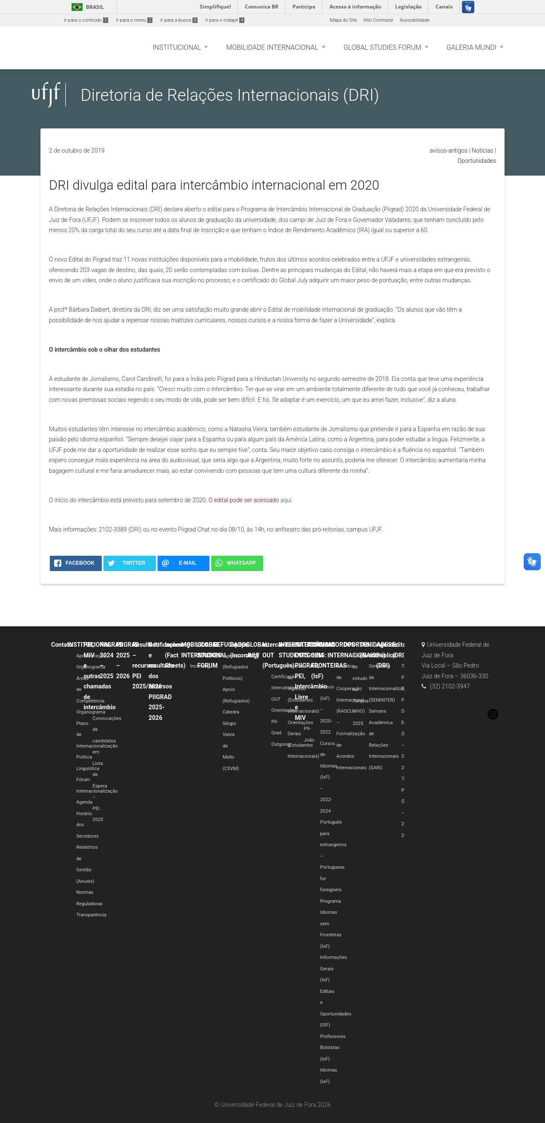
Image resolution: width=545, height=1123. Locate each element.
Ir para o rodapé (224, 20)
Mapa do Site (343, 20)
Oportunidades (476, 160)
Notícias (482, 150)
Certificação (284, 676)
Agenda (84, 802)
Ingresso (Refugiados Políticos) (235, 667)
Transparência (91, 915)
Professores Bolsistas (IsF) (333, 1048)
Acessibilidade (415, 20)
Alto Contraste (378, 20)
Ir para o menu (134, 20)
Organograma (90, 667)
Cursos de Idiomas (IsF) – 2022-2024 (328, 777)
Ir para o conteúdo (86, 20)
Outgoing (280, 744)
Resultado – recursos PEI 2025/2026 (147, 665)
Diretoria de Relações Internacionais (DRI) (229, 95)
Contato (61, 644)
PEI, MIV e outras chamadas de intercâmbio (99, 676)
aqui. (286, 500)
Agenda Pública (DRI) (386, 655)
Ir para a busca (179, 20)
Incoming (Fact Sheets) (177, 655)
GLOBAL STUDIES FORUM (209, 655)
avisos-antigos (449, 150)
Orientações (284, 710)
